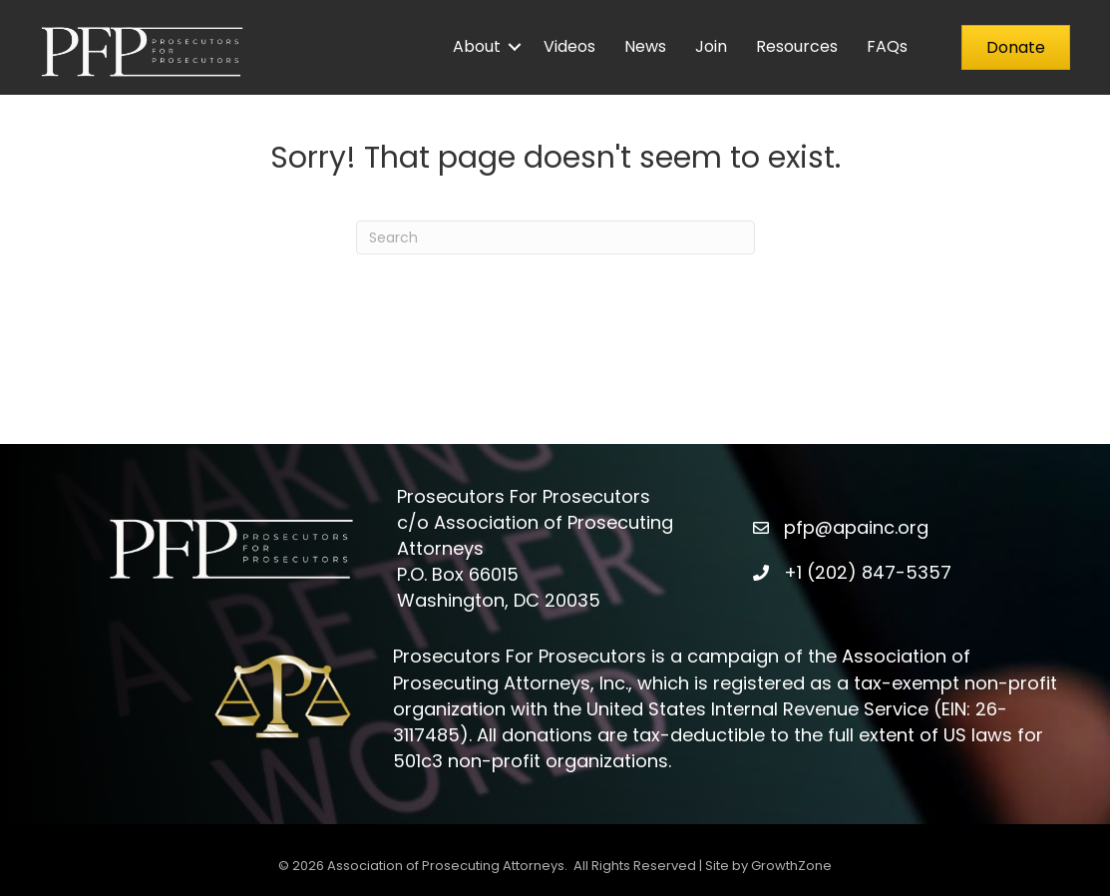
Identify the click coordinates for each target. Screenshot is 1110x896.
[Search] (555, 237)
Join (711, 46)
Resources (797, 46)
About (477, 46)
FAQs (887, 46)
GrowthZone (791, 865)
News (645, 46)
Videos (569, 46)
